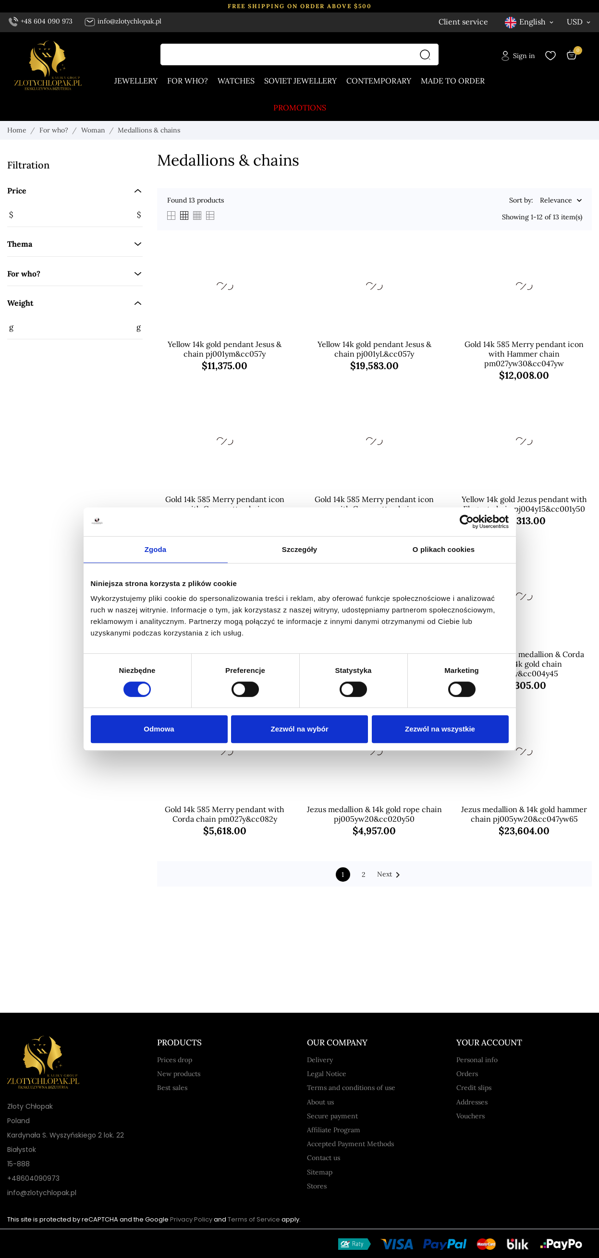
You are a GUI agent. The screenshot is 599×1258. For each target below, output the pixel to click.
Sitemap (319, 1172)
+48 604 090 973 (40, 21)
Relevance (556, 200)
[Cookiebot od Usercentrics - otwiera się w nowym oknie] (467, 522)
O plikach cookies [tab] (444, 549)
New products (178, 1073)
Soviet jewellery (300, 80)
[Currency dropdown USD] (579, 21)
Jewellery (136, 80)
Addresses (472, 1102)
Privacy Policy (191, 1219)
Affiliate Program (333, 1130)
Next (390, 875)
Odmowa (159, 729)
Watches (236, 80)
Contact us (323, 1157)
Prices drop (174, 1059)
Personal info (477, 1059)
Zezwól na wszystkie (440, 729)
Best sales (172, 1087)
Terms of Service (254, 1219)
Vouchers (470, 1116)
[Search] (427, 54)
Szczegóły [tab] (299, 549)
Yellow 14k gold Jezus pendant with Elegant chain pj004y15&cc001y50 (524, 504)
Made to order (453, 80)
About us (320, 1102)
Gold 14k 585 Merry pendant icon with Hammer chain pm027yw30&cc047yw (524, 353)
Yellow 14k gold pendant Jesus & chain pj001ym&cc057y (224, 349)
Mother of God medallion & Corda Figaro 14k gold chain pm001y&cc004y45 (524, 663)
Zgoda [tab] (156, 549)
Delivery (320, 1059)
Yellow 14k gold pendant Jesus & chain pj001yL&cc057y (374, 349)
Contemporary (378, 80)
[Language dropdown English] (530, 21)
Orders (467, 1073)
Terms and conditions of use (351, 1087)
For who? (187, 80)
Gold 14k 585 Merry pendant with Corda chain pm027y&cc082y (224, 814)
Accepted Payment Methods (350, 1143)
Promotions (299, 107)
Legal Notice (326, 1073)
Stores (317, 1186)
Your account (489, 1042)
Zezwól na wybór (299, 729)
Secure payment (332, 1116)
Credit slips (473, 1087)
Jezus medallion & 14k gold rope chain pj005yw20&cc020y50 (374, 814)
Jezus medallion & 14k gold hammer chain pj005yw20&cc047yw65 (524, 814)
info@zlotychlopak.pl (122, 21)
